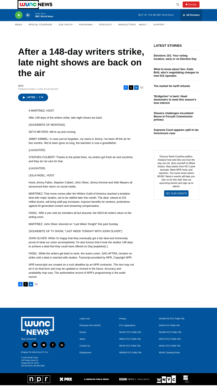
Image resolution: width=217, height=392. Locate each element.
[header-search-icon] (179, 8)
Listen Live (85, 325)
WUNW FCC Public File (170, 339)
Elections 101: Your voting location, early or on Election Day (175, 64)
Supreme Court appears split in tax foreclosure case (176, 138)
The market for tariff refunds (172, 92)
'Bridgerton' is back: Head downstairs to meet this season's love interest (175, 106)
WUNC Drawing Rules (169, 359)
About (82, 346)
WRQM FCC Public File (130, 359)
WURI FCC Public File (169, 332)
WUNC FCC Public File (130, 339)
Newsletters (127, 31)
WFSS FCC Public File (130, 352)
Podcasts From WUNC (90, 332)
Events (83, 339)
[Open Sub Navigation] (24, 31)
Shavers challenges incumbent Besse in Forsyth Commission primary (173, 123)
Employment (85, 359)
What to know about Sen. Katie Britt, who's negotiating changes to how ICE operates (176, 79)
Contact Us (85, 352)
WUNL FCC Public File (169, 352)
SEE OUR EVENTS (176, 200)
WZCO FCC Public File (170, 346)
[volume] (27, 22)
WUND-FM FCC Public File (172, 325)
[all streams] (191, 22)
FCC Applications (127, 332)
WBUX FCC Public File (130, 346)
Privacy (122, 325)
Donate (194, 7)
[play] (18, 22)
